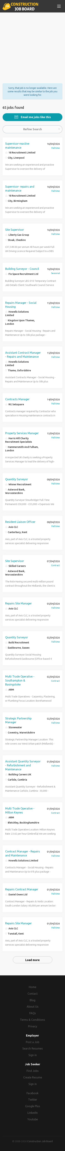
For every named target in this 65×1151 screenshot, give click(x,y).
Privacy (32, 1026)
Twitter (32, 1099)
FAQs (32, 1013)
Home (32, 987)
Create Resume (32, 1077)
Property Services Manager (22, 433)
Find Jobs (33, 1070)
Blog (32, 1000)
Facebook (32, 1093)
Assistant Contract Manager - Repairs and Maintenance (23, 354)
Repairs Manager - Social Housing (20, 304)
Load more (32, 960)
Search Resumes (32, 1048)
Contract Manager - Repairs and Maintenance (22, 853)
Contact (33, 993)
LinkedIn (32, 1112)
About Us (32, 1006)
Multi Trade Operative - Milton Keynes (19, 810)
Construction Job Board (40, 1141)
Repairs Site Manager (18, 603)
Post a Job (32, 1042)
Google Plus (32, 1106)
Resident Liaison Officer (20, 521)
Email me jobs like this (35, 117)
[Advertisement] (32, 44)
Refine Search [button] (32, 129)
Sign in (32, 1055)
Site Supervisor (14, 229)
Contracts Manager (17, 399)
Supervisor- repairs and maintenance (19, 188)
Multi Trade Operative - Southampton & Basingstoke (19, 680)
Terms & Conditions (32, 1019)
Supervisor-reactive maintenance (17, 145)
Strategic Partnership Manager (18, 720)
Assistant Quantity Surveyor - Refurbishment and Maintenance (23, 765)
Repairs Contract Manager (21, 889)
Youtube (32, 1119)
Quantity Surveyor (16, 479)
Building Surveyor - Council (22, 268)
